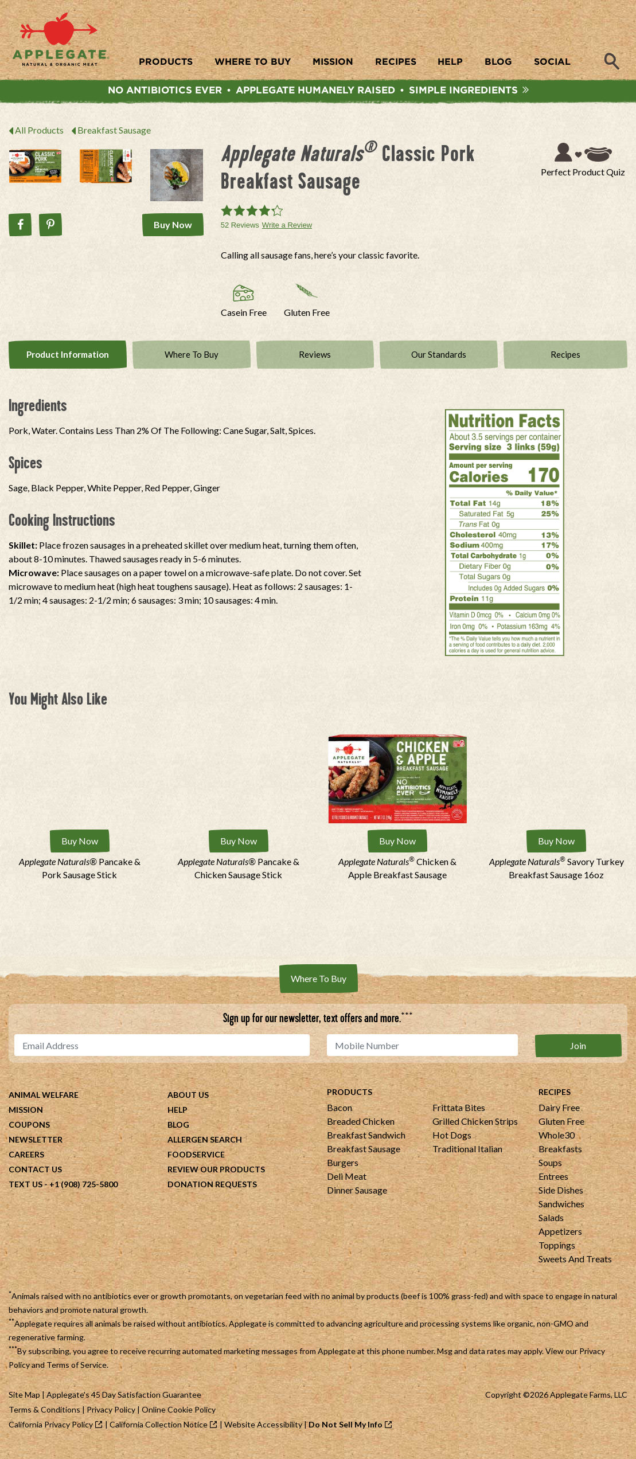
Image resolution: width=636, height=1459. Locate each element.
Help (177, 1118)
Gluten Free (561, 1129)
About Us (188, 1103)
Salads (551, 1226)
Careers (26, 1163)
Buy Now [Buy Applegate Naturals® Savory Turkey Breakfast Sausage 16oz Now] (556, 851)
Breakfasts (560, 1157)
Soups (550, 1170)
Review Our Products (216, 1178)
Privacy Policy (111, 1418)
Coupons (29, 1133)
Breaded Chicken (361, 1129)
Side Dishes (561, 1198)
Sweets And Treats (575, 1267)
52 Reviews (240, 230)
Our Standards (439, 366)
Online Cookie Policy (179, 1418)
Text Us (25, 1193)
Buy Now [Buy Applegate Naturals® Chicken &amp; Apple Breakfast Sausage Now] (397, 851)
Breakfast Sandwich (366, 1143)
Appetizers (560, 1239)
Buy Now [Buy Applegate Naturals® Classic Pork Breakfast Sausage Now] (176, 229)
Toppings (557, 1253)
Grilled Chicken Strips (475, 1129)
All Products (39, 135)
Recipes (565, 366)
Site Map (24, 1403)
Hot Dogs (451, 1143)
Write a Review (287, 230)
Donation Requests (212, 1193)
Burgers (342, 1170)
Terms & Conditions (44, 1418)
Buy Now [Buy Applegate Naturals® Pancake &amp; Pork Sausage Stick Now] (79, 851)
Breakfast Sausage (114, 135)
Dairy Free (559, 1115)
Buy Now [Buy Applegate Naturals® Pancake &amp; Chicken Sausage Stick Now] (238, 851)
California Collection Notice (159, 1433)
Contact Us (35, 1178)
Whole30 (557, 1143)
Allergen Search (204, 1148)
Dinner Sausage (357, 1198)
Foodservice (196, 1163)
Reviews (315, 366)
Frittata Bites (458, 1115)
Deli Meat (346, 1184)
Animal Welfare (44, 1103)
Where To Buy (191, 366)
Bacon (339, 1115)
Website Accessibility (263, 1433)
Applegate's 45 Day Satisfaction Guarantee (123, 1403)
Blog (178, 1133)
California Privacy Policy (51, 1433)
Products (349, 1100)
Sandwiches (561, 1212)
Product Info (68, 366)
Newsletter (36, 1148)
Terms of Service (76, 1373)
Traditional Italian (467, 1157)
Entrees (553, 1184)
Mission (26, 1118)
